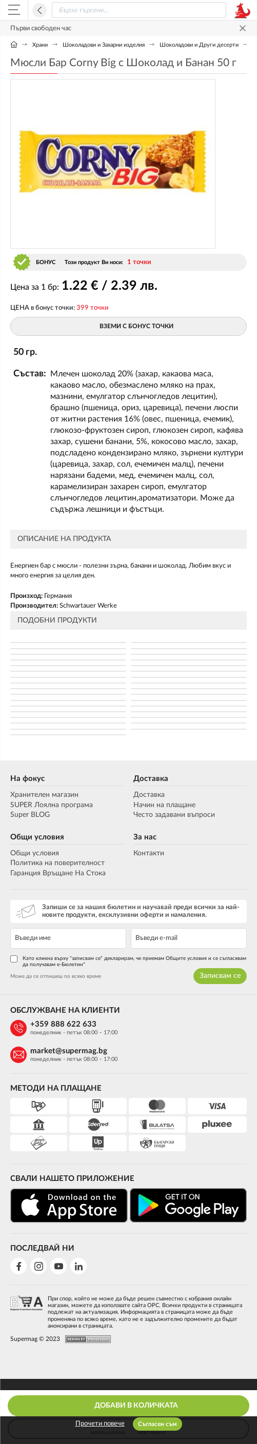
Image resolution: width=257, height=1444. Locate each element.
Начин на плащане (164, 805)
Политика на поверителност (57, 863)
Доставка (150, 779)
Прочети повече (100, 1423)
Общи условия (37, 837)
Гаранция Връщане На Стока (58, 873)
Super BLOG (30, 814)
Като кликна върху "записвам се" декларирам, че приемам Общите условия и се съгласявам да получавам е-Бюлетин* (128, 961)
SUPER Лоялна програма (51, 805)
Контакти (148, 853)
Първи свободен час (40, 28)
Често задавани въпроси (174, 814)
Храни (40, 45)
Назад (39, 10)
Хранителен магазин (44, 794)
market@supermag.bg (68, 1051)
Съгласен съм (157, 1424)
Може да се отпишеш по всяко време (55, 976)
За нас (144, 837)
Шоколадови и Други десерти (199, 45)
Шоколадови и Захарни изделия (104, 45)
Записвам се (220, 975)
